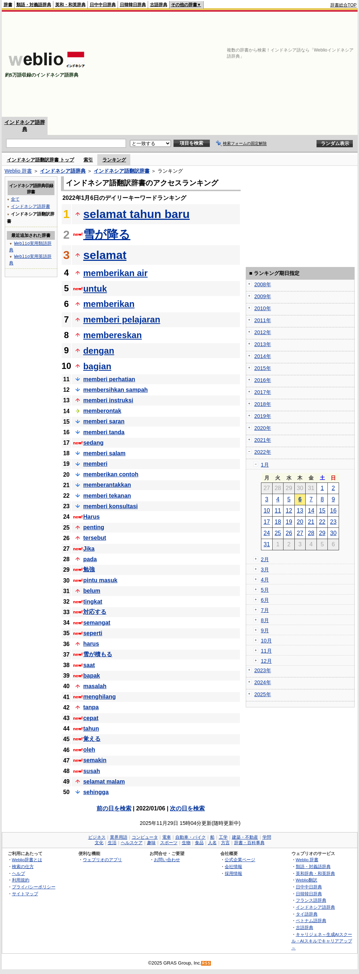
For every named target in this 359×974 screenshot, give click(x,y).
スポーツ (169, 843)
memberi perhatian (109, 379)
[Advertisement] (263, 64)
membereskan (112, 335)
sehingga (96, 792)
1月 (265, 465)
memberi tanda (104, 432)
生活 (112, 843)
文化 (99, 843)
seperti (92, 633)
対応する (94, 612)
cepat (90, 718)
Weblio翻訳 (306, 880)
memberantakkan (107, 485)
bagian (97, 366)
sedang (93, 443)
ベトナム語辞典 (311, 920)
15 (322, 510)
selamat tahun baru (136, 214)
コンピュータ (145, 837)
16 (333, 510)
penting (93, 527)
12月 (266, 661)
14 (311, 510)
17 (267, 522)
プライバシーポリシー (34, 886)
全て (15, 199)
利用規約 (20, 880)
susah (91, 771)
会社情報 (233, 866)
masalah (94, 686)
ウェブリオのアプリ (102, 859)
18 (277, 522)
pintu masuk (100, 580)
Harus (91, 517)
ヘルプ (18, 873)
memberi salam (104, 453)
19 (289, 522)
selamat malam (104, 781)
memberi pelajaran (121, 319)
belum (91, 591)
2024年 (262, 682)
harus (91, 644)
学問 (266, 837)
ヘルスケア (132, 843)
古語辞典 (158, 5)
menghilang (99, 697)
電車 (166, 837)
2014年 (262, 356)
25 (277, 533)
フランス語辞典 (311, 900)
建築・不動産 (245, 837)
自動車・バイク (190, 837)
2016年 (262, 380)
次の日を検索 (187, 808)
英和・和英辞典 (70, 5)
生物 (186, 843)
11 (277, 510)
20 (300, 522)
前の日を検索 (114, 808)
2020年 (262, 428)
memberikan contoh (110, 474)
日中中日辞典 (103, 5)
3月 (265, 569)
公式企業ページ (240, 859)
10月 (266, 641)
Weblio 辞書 (18, 171)
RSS (206, 963)
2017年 (262, 392)
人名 (212, 843)
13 (300, 510)
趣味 (151, 843)
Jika (88, 549)
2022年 (262, 452)
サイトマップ (25, 893)
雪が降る (106, 234)
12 (289, 510)
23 (333, 522)
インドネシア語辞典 (63, 171)
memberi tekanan (107, 496)
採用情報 (233, 873)
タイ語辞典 (307, 914)
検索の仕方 (23, 866)
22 (322, 522)
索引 (88, 160)
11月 (266, 651)
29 (322, 533)
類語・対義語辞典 (33, 5)
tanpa (91, 707)
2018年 (262, 404)
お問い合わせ (167, 859)
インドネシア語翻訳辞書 (122, 171)
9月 (265, 630)
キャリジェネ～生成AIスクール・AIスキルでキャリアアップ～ (321, 941)
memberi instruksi (108, 400)
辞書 (8, 5)
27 (300, 533)
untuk (95, 288)
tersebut (94, 538)
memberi (95, 464)
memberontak (102, 411)
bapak (91, 676)
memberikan (108, 304)
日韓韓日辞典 (133, 5)
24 (267, 533)
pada (90, 559)
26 (289, 533)
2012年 (262, 332)
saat (89, 665)
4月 (265, 580)
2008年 (262, 284)
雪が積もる (97, 654)
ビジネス (97, 837)
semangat (96, 623)
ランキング (114, 160)
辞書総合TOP (343, 5)
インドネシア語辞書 (30, 206)
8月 (265, 620)
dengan (98, 351)
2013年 (262, 344)
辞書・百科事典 (249, 843)
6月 (265, 600)
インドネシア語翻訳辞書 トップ (40, 160)
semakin (94, 760)
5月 (265, 590)
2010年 (262, 308)
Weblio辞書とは (27, 859)
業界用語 (118, 837)
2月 (265, 559)
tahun (91, 729)
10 (267, 510)
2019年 (262, 416)
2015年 (262, 368)
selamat (104, 255)
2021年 (262, 440)
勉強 (89, 569)
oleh (89, 750)
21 (311, 522)
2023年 (262, 670)
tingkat (92, 602)
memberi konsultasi (110, 506)
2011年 (262, 320)
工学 (223, 837)
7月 (265, 610)
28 (311, 533)
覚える (92, 739)
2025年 (262, 694)
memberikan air (115, 273)
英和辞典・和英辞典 (315, 873)
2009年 (262, 296)
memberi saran (104, 421)
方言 (225, 843)
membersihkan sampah (115, 390)
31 (267, 544)
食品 (199, 843)
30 (333, 533)
